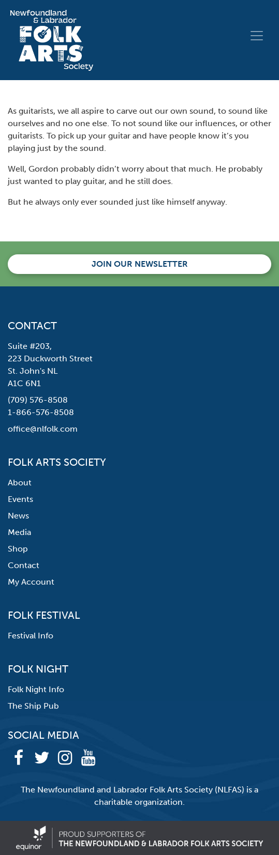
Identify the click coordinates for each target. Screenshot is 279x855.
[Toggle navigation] (257, 35)
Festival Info (30, 635)
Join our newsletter (140, 264)
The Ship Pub (33, 706)
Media (19, 532)
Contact (23, 565)
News (18, 516)
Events (20, 499)
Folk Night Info (36, 689)
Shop (18, 549)
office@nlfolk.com (43, 429)
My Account (31, 582)
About (20, 482)
